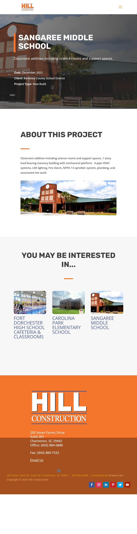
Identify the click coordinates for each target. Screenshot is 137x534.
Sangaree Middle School (102, 323)
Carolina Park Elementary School (66, 325)
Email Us (36, 460)
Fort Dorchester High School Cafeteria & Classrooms (29, 327)
